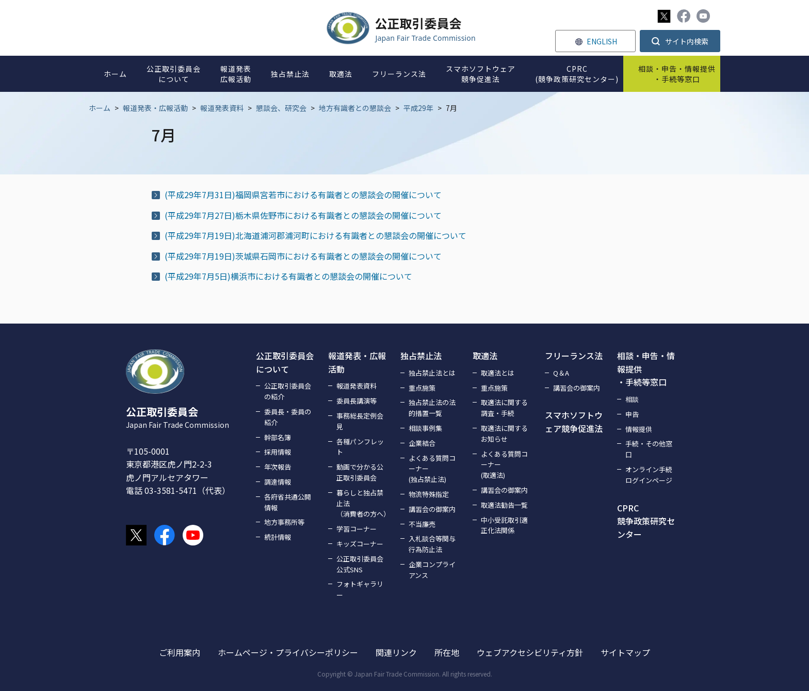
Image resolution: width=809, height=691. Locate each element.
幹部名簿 (277, 437)
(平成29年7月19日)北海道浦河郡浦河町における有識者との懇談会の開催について (315, 235)
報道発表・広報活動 (155, 108)
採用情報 (277, 452)
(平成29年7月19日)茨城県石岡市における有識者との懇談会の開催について (303, 256)
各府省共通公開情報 (287, 502)
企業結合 (422, 443)
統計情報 (277, 537)
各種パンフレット (360, 447)
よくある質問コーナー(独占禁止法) (432, 469)
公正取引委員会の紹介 (287, 391)
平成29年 (418, 108)
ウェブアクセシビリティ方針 (530, 652)
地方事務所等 (284, 522)
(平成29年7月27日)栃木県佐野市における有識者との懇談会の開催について (303, 215)
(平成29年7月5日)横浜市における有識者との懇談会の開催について (288, 276)
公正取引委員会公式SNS (359, 564)
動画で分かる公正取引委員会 (359, 472)
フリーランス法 (574, 355)
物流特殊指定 (429, 494)
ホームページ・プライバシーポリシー (288, 652)
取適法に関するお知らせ (504, 433)
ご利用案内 (179, 652)
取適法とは (497, 373)
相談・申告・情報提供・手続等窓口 (646, 368)
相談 (632, 399)
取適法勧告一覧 (504, 505)
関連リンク (396, 652)
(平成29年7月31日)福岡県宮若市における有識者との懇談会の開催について (303, 194)
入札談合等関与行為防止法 (432, 544)
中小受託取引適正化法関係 (504, 525)
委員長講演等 (356, 401)
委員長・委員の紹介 (287, 417)
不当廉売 (422, 524)
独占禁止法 (421, 355)
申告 (632, 414)
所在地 (446, 652)
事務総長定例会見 (359, 421)
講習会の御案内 (432, 509)
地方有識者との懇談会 (355, 108)
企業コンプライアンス (432, 569)
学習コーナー (356, 529)
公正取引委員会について (285, 362)
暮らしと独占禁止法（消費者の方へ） (362, 503)
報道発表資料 (222, 108)
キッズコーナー (359, 544)
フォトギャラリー (359, 589)
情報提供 (638, 429)
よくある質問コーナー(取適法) (504, 464)
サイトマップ (625, 652)
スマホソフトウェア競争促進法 (574, 422)
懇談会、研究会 (281, 108)
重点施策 (422, 388)
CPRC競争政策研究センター (646, 521)
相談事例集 (425, 428)
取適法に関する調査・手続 (504, 407)
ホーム (99, 108)
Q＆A (561, 373)
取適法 (485, 355)
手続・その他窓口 (648, 449)
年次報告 (277, 467)
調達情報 (277, 482)
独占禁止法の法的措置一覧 (432, 407)
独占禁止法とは (432, 373)
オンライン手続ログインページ (648, 474)
